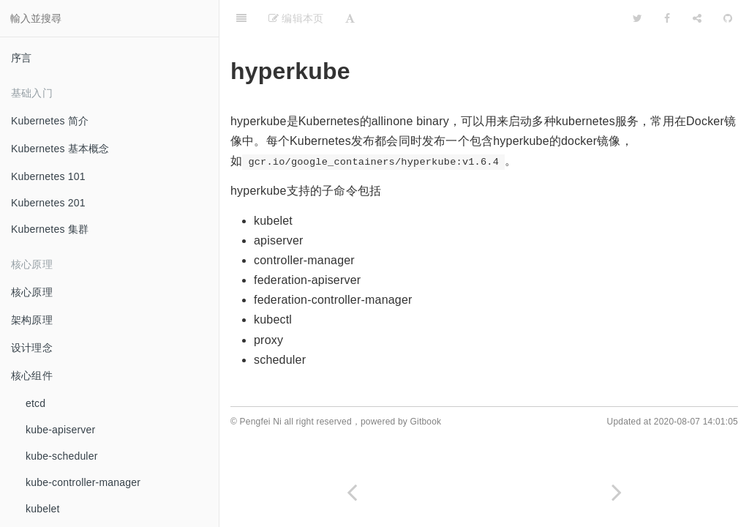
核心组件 (32, 375)
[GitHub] (727, 18)
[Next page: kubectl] (616, 492)
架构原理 (32, 320)
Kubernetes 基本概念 (60, 148)
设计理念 (32, 348)
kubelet (43, 509)
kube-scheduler (62, 456)
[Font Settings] (350, 18)
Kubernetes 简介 (50, 121)
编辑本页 (295, 18)
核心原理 (32, 292)
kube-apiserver (60, 430)
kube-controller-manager (83, 482)
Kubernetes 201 (48, 203)
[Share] (697, 18)
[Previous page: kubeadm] (351, 492)
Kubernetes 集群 (50, 229)
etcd (35, 403)
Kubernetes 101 (48, 176)
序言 (21, 58)
